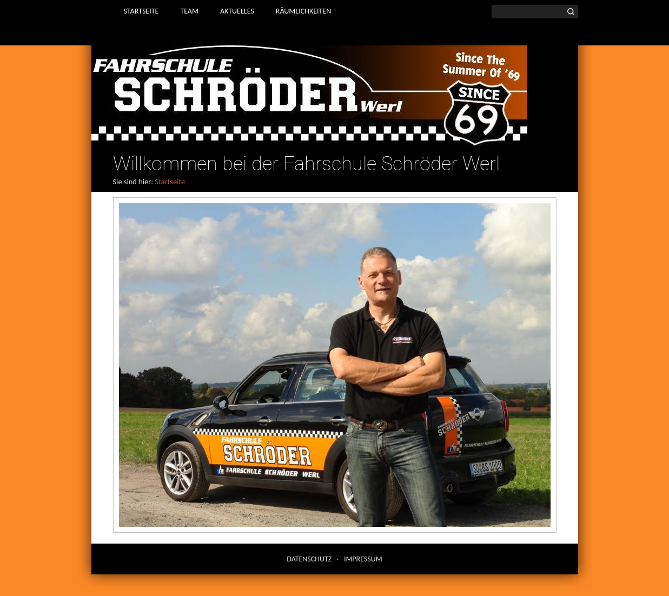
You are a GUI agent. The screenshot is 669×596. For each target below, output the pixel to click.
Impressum (363, 559)
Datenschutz (309, 559)
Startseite (141, 11)
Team (189, 11)
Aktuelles (237, 11)
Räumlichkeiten (303, 11)
